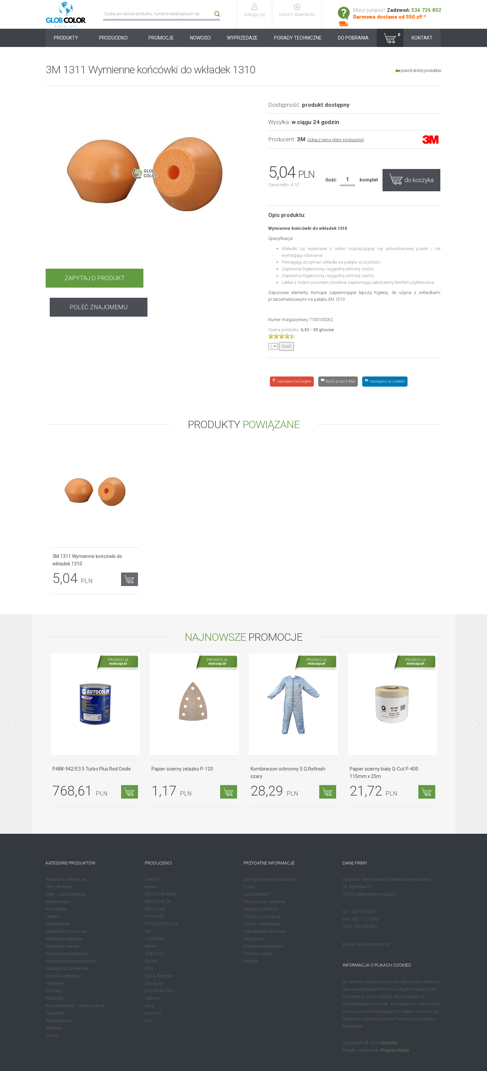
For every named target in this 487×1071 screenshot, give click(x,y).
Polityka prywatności (263, 946)
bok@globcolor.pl (373, 944)
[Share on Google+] (292, 381)
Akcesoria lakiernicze (66, 879)
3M (148, 931)
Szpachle (55, 1013)
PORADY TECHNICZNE (298, 38)
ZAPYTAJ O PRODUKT (94, 278)
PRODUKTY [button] (68, 38)
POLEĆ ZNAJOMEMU (195, 278)
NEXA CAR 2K (158, 901)
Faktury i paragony (262, 916)
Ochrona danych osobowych (270, 879)
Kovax (150, 886)
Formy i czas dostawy (264, 901)
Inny (149, 1020)
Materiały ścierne (62, 946)
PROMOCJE (161, 38)
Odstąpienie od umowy (265, 931)
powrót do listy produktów (418, 70)
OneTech (153, 879)
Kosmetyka (56, 908)
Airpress (153, 1013)
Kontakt (251, 961)
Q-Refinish (154, 938)
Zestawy (54, 1027)
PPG (149, 968)
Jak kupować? (257, 894)
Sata (149, 1005)
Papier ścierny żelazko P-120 (182, 769)
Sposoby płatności (261, 908)
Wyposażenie (58, 1020)
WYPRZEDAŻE (242, 38)
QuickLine (154, 983)
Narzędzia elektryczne (67, 953)
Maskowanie (58, 923)
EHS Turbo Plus (159, 990)
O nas (249, 886)
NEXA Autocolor (159, 975)
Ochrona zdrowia (62, 975)
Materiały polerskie (64, 938)
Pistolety (54, 990)
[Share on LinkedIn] (385, 381)
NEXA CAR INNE (160, 894)
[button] (390, 38)
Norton (151, 946)
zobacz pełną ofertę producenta (335, 140)
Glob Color (154, 953)
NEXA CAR (155, 908)
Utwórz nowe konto (297, 14)
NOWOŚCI (200, 38)
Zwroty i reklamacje (262, 923)
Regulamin (254, 938)
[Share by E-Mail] (338, 381)
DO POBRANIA (353, 38)
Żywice (52, 1035)
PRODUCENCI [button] (115, 38)
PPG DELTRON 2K (162, 923)
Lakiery (53, 916)
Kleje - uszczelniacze (65, 894)
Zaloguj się (254, 14)
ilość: (331, 179)
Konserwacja (58, 901)
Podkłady (55, 998)
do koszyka (411, 178)
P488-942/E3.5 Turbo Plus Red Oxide (91, 769)
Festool (151, 961)
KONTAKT (422, 38)
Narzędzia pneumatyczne (71, 961)
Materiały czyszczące (66, 931)
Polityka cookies (258, 953)
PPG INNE (154, 916)
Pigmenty (55, 983)
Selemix (152, 998)
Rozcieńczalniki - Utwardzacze (75, 1005)
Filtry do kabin (59, 886)
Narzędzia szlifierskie (67, 968)
